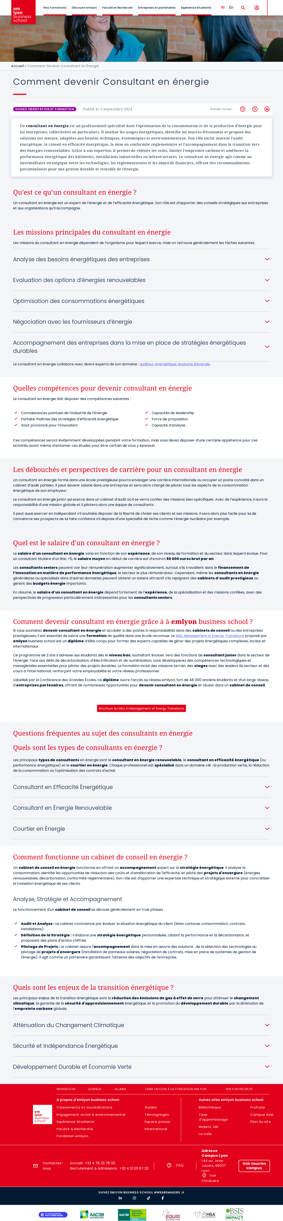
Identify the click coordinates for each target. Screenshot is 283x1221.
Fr (223, 7)
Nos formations (55, 7)
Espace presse (157, 1121)
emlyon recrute (239, 1089)
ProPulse (257, 1107)
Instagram (243, 109)
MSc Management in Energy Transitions (210, 635)
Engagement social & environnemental (91, 1114)
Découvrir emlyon (84, 7)
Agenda (94, 1089)
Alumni (120, 1089)
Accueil (17, 66)
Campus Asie (262, 1114)
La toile (205, 1133)
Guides (151, 1107)
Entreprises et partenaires (157, 7)
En (231, 7)
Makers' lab (208, 1126)
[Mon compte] (256, 8)
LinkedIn (267, 109)
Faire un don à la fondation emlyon (176, 1089)
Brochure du (141, 708)
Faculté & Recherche (75, 1129)
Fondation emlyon (72, 1136)
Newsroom (66, 1089)
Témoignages (157, 1114)
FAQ (180, 1165)
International (156, 1129)
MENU (274, 4)
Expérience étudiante (196, 7)
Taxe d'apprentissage (213, 1117)
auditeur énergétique (158, 364)
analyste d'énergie (194, 364)
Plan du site (260, 1121)
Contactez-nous (53, 1166)
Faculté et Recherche (117, 7)
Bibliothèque (210, 1107)
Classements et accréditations (84, 1107)
